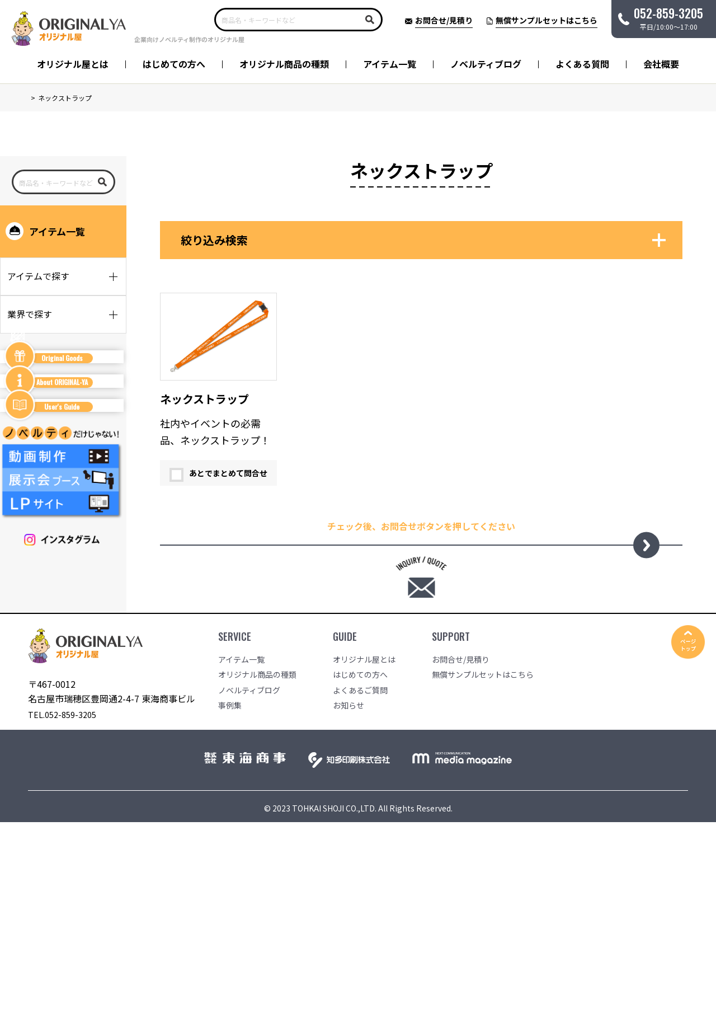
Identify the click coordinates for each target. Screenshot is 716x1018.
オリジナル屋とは (73, 64)
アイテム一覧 (389, 64)
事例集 (230, 888)
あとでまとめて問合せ (218, 475)
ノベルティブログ (485, 64)
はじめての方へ (174, 64)
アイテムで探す (38, 277)
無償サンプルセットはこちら (483, 858)
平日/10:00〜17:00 (668, 17)
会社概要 (661, 64)
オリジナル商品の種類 (284, 64)
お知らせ (348, 888)
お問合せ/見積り (460, 842)
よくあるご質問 (360, 873)
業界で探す (29, 315)
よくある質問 (582, 64)
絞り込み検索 (214, 241)
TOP (34, 97)
